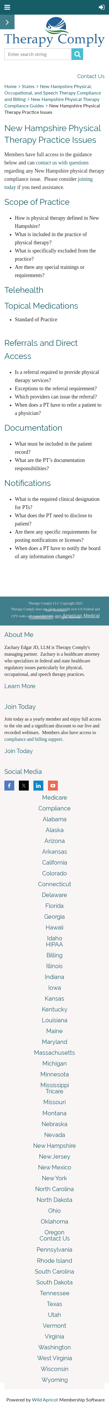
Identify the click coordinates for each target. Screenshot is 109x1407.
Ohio (54, 1210)
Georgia (54, 916)
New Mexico (54, 1167)
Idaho (54, 938)
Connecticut (54, 884)
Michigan (54, 1063)
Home (10, 86)
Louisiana (54, 1020)
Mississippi (54, 1085)
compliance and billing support (33, 739)
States (28, 86)
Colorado (54, 873)
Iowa (54, 987)
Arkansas (54, 851)
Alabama (55, 819)
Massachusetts (54, 1052)
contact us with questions (62, 163)
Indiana (54, 976)
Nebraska (54, 1124)
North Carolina (54, 1189)
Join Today (18, 751)
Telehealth (23, 290)
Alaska (55, 830)
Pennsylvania (54, 1249)
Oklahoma (54, 1221)
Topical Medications (42, 306)
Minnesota (54, 1074)
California (54, 862)
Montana (54, 1113)
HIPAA (54, 944)
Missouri (54, 1102)
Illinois (54, 966)
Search (77, 54)
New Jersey (54, 1156)
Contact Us (91, 76)
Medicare (54, 797)
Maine (54, 1031)
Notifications (27, 483)
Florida (54, 905)
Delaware (54, 895)
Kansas (54, 998)
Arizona (54, 840)
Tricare (54, 1091)
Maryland (54, 1041)
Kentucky (54, 1009)
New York (54, 1178)
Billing (54, 955)
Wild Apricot (45, 1399)
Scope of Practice (36, 202)
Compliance (54, 808)
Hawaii (54, 927)
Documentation (33, 428)
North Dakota (54, 1199)
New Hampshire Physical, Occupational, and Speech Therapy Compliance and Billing (52, 92)
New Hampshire (54, 1145)
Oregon (54, 1232)
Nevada (54, 1134)
